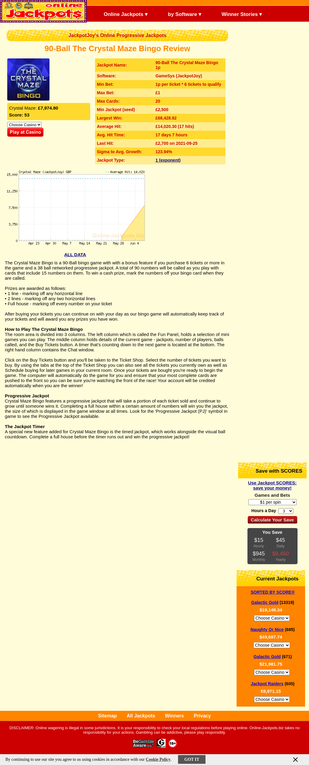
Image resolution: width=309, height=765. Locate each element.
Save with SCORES (273, 470)
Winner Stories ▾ (237, 13)
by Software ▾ (179, 13)
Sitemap (107, 715)
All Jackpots (141, 715)
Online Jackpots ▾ (121, 13)
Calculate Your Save (272, 519)
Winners (174, 715)
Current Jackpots (272, 578)
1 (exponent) (167, 160)
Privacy (202, 715)
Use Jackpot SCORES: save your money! (272, 485)
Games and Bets (272, 495)
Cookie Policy (158, 759)
